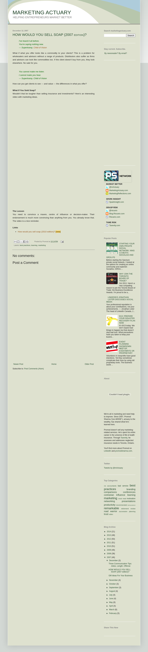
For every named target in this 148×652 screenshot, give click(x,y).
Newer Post (18, 364)
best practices (25, 245)
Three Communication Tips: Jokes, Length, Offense (120, 565)
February (113, 613)
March (112, 609)
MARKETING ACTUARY (42, 12)
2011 (109, 542)
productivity (109, 505)
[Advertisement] (53, 347)
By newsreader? (111, 53)
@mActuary (114, 187)
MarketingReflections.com (120, 193)
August (112, 591)
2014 (109, 531)
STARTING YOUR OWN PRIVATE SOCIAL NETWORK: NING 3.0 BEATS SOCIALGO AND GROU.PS (120, 250)
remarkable (111, 508)
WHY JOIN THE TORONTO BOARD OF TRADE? (126, 277)
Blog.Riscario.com (117, 214)
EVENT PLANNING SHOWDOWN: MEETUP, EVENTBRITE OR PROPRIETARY (126, 347)
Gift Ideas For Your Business (121, 575)
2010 (109, 546)
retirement (125, 509)
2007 (109, 557)
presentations (128, 501)
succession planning (127, 511)
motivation (131, 498)
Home (54, 364)
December (113, 560)
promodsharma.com (123, 451)
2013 (109, 535)
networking (109, 501)
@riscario (113, 210)
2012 (109, 539)
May (111, 602)
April (111, 606)
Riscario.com (114, 217)
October (112, 584)
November (113, 580)
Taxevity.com (114, 225)
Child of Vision (40, 47)
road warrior (110, 511)
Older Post (89, 364)
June (111, 598)
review (133, 509)
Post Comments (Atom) (34, 369)
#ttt (105, 486)
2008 (109, 553)
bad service (123, 486)
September (114, 587)
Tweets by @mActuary (113, 468)
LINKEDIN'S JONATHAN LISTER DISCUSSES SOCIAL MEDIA (119, 299)
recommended (121, 505)
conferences (129, 492)
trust (106, 514)
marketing (42, 245)
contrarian (109, 495)
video (111, 514)
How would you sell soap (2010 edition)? (36, 231)
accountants (111, 486)
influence (120, 495)
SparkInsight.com (116, 202)
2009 (109, 550)
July (111, 595)
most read (122, 498)
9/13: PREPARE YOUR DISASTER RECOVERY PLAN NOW (127, 319)
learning (34, 245)
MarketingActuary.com (118, 190)
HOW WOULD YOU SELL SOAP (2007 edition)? (50, 35)
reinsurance (131, 505)
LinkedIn (107, 451)
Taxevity (124, 438)
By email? (123, 53)
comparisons (110, 492)
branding (131, 489)
